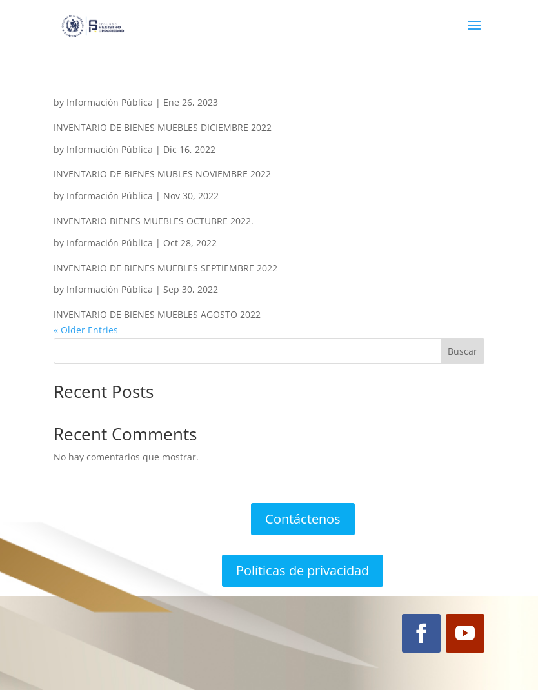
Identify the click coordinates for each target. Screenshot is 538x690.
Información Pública (109, 102)
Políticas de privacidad (302, 570)
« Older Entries (86, 330)
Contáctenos (303, 518)
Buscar (462, 351)
